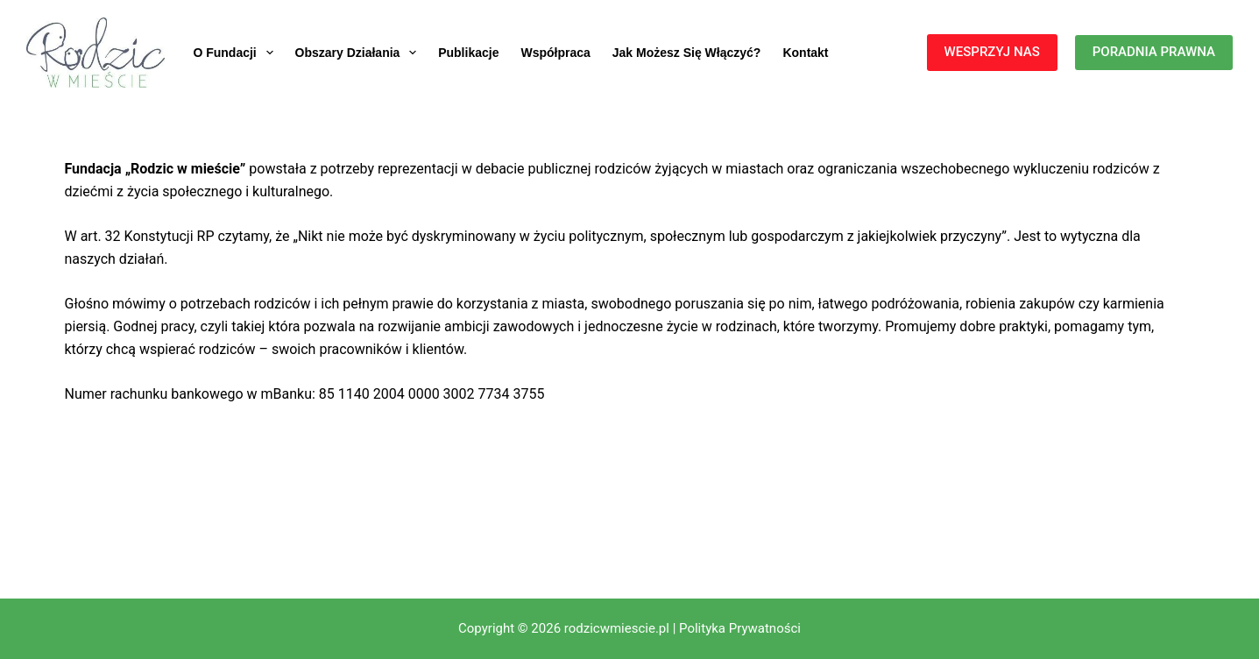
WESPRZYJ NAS (992, 52)
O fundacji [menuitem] (236, 52)
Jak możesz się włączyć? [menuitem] (686, 53)
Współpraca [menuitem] (555, 53)
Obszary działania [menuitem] (359, 52)
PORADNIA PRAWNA (1154, 52)
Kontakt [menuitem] (805, 53)
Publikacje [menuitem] (468, 53)
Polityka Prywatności (740, 628)
